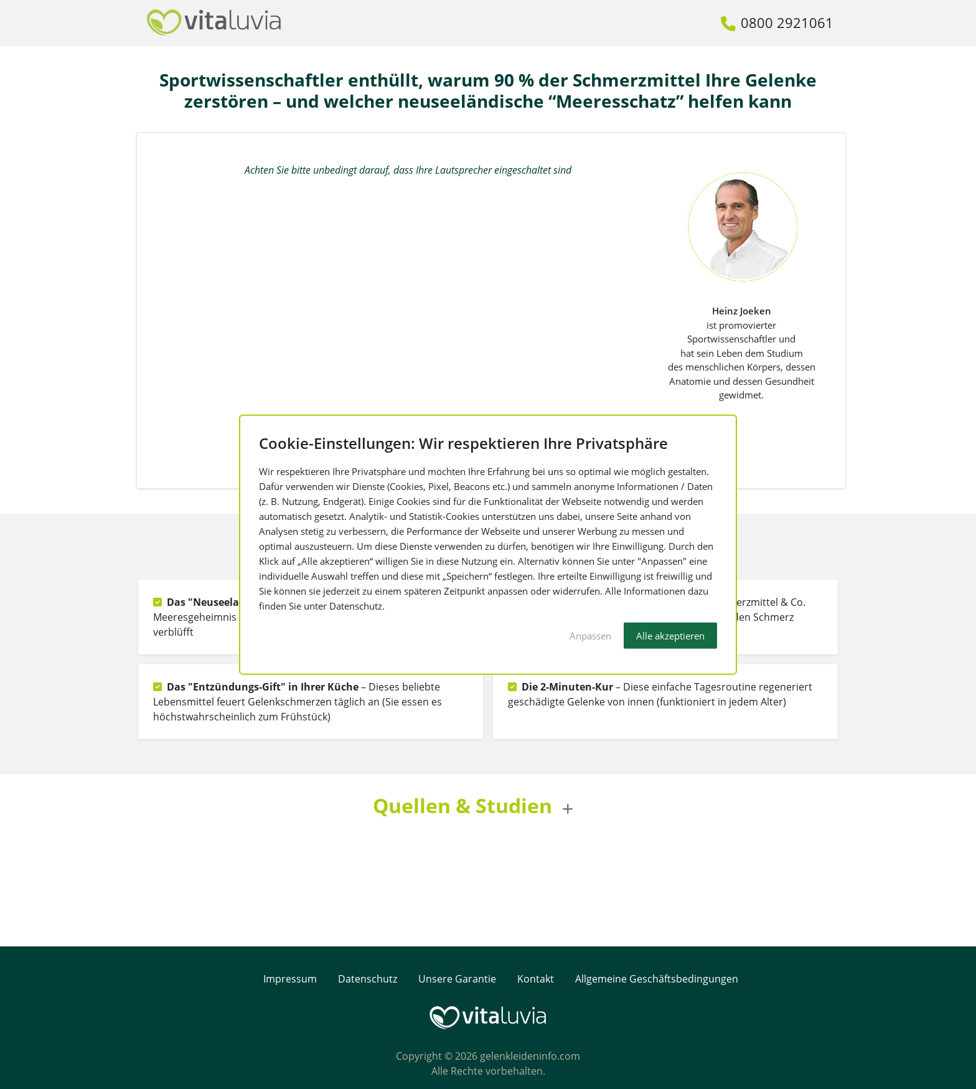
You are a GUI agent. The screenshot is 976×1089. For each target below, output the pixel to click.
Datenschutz (367, 979)
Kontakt (535, 979)
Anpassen (590, 635)
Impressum (290, 979)
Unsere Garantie (458, 979)
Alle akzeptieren (670, 635)
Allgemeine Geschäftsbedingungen (656, 979)
